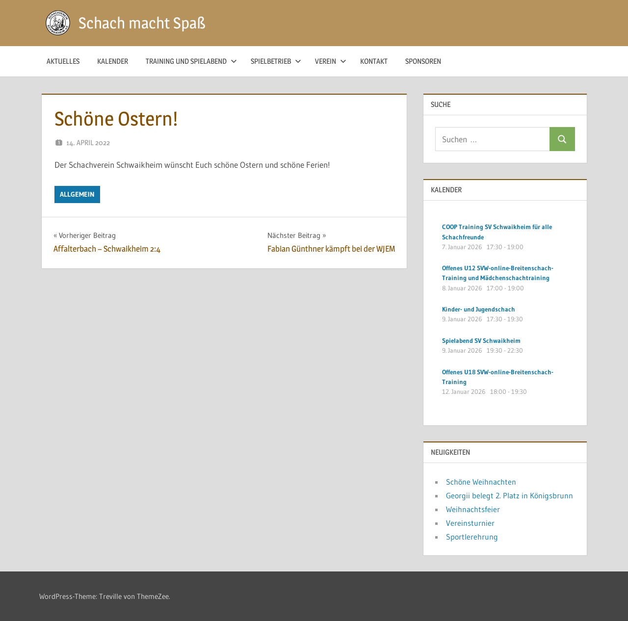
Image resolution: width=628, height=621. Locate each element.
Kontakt (374, 61)
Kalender (112, 61)
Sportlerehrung (472, 537)
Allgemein (77, 194)
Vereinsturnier (470, 523)
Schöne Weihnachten (481, 482)
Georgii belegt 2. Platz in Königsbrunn (509, 495)
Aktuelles (63, 61)
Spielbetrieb (276, 61)
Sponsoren (423, 61)
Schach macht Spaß (142, 22)
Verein (330, 61)
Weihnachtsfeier (473, 509)
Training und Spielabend (191, 61)
